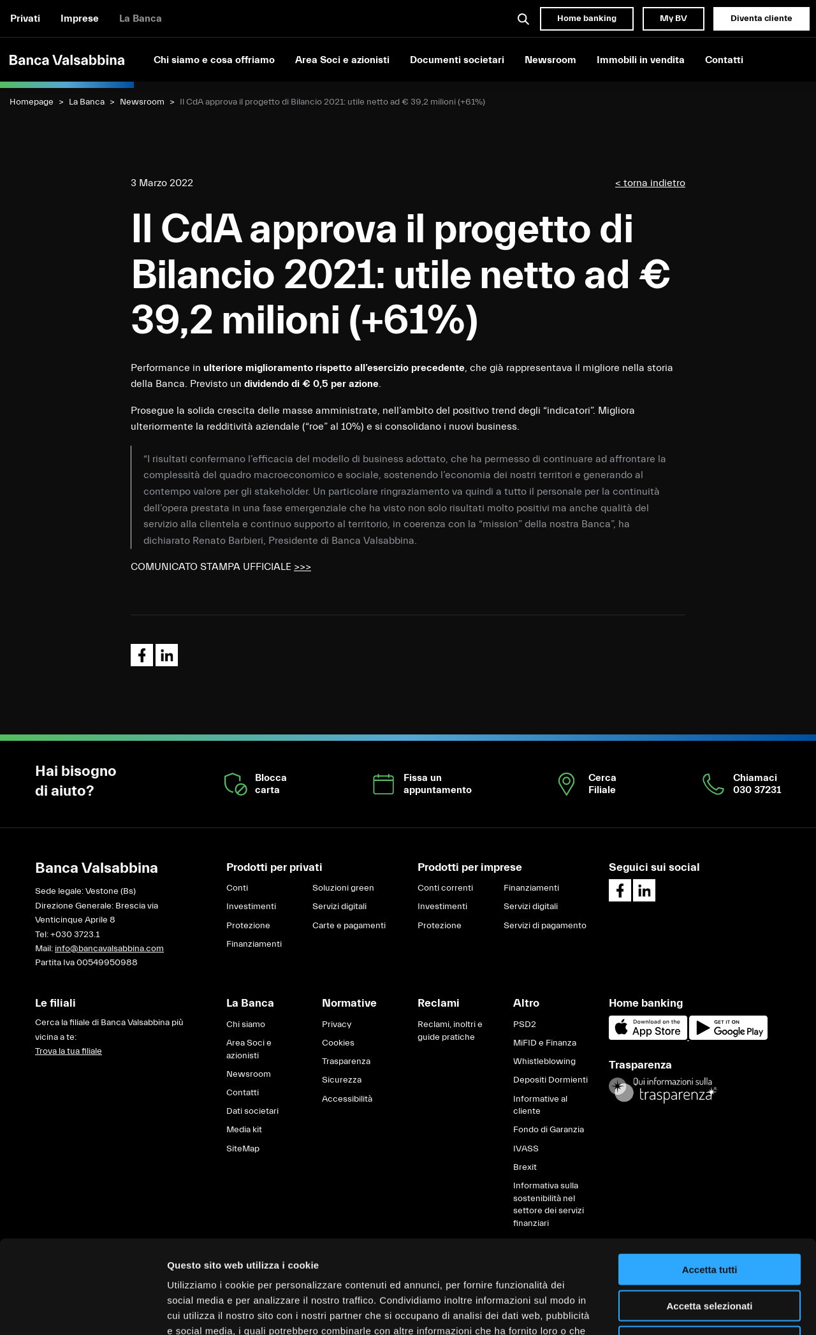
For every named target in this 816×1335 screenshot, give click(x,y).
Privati (25, 18)
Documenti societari (457, 60)
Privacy (336, 1024)
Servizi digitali (339, 906)
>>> (302, 567)
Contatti (724, 60)
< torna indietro (650, 183)
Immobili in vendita (641, 60)
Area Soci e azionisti (342, 60)
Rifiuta (710, 1253)
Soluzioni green (343, 888)
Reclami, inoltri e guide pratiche (450, 1030)
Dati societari (252, 1111)
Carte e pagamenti (349, 926)
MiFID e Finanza (544, 1043)
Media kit (244, 1130)
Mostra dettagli (670, 1309)
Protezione (248, 926)
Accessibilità (347, 1099)
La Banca (140, 18)
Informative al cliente (540, 1105)
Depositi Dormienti (550, 1080)
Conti (237, 888)
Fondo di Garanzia (548, 1130)
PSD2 (524, 1024)
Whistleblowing (544, 1061)
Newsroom (550, 60)
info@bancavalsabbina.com (109, 949)
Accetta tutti (710, 1181)
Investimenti (251, 906)
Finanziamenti (254, 944)
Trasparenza (346, 1061)
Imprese (80, 18)
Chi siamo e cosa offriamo (214, 60)
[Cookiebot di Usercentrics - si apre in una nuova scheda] (82, 1310)
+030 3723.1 (74, 935)
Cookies (338, 1043)
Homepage (32, 102)
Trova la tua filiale (68, 1051)
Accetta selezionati (709, 1218)
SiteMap (242, 1149)
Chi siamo (245, 1024)
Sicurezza (341, 1080)
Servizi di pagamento (545, 926)
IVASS (526, 1149)
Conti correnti (445, 888)
